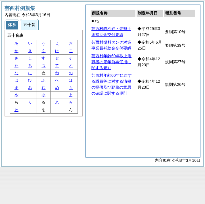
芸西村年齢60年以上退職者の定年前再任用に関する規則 (111, 62)
